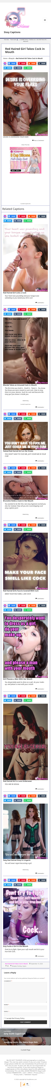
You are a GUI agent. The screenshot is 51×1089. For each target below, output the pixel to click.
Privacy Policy (20, 1018)
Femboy (19, 966)
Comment (8, 981)
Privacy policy (38, 1073)
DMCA (30, 1073)
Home (5, 58)
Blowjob (11, 58)
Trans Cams (13, 39)
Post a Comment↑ (39, 140)
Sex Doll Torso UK (41, 39)
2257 (24, 1073)
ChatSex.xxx (32, 39)
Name (6, 1005)
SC (8, 966)
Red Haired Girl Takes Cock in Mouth (16, 964)
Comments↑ (40, 303)
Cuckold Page (25, 1050)
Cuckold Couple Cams (26, 203)
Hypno (24, 966)
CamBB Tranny (24, 39)
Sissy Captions (12, 32)
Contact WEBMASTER (13, 1073)
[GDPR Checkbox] (4, 1018)
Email (6, 1011)
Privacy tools (18, 1074)
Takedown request (30, 1074)
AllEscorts (25, 41)
